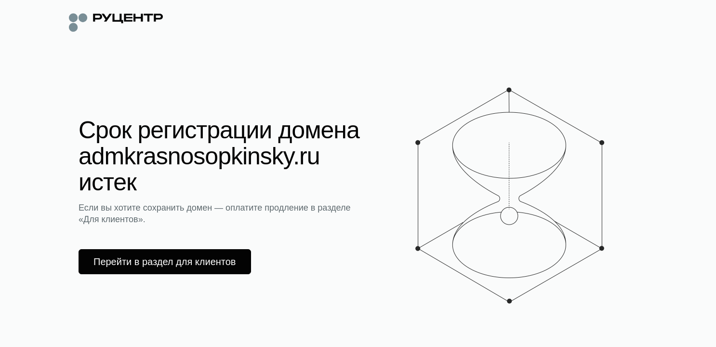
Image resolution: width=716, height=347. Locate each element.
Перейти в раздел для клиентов (164, 261)
